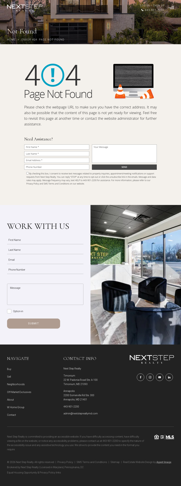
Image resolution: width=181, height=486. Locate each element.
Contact (11, 414)
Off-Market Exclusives (19, 392)
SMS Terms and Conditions (56, 183)
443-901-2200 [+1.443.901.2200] (71, 406)
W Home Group (15, 407)
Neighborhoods (16, 384)
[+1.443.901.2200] (152, 10)
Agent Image (163, 462)
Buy (9, 369)
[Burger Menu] (171, 8)
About (10, 399)
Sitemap (115, 462)
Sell (9, 376)
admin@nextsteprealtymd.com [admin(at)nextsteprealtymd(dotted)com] (80, 413)
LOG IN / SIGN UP (152, 5)
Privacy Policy (32, 183)
